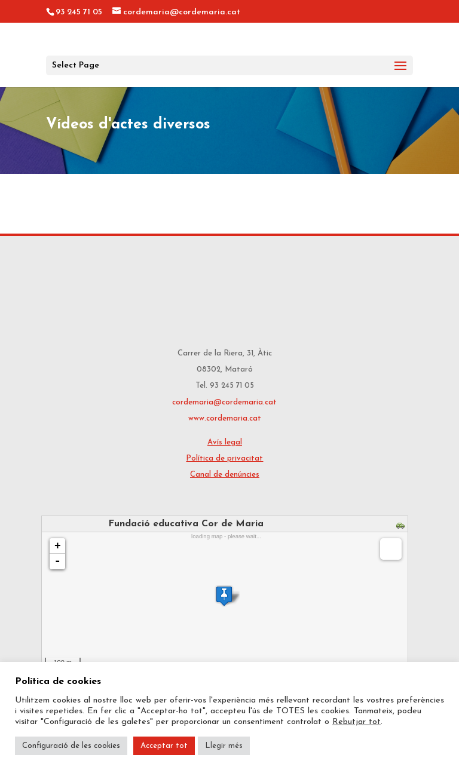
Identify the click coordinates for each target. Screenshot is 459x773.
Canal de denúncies (224, 474)
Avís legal (224, 442)
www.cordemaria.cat (224, 418)
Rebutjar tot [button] (356, 721)
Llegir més (224, 746)
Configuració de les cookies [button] (71, 746)
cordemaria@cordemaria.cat (224, 402)
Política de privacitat (224, 458)
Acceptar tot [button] (164, 746)
